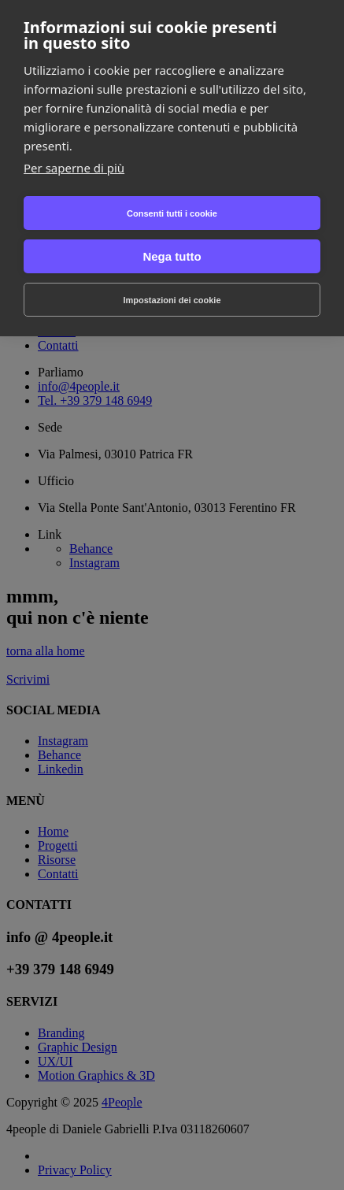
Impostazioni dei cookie (171, 300)
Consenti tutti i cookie (172, 213)
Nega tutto (171, 256)
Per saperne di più (74, 168)
